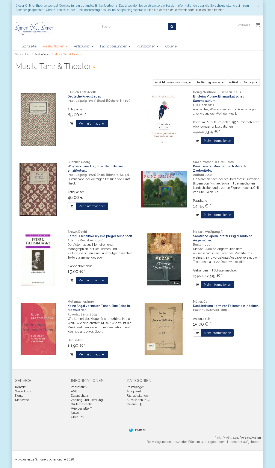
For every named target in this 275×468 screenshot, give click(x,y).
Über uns (77, 417)
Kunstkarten (148, 46)
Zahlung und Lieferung (87, 400)
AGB (74, 391)
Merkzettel (22, 400)
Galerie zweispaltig (173, 82)
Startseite (29, 46)
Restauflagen (55, 46)
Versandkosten (250, 437)
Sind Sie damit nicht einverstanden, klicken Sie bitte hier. (185, 10)
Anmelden (245, 24)
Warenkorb (23, 391)
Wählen (210, 82)
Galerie (171, 46)
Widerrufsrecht (81, 404)
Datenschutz (79, 395)
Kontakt (20, 387)
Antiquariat (84, 46)
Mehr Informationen (92, 123)
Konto (19, 395)
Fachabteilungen (115, 46)
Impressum (79, 387)
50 (243, 82)
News (75, 413)
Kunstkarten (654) (139, 400)
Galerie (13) (134, 404)
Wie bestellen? (81, 408)
